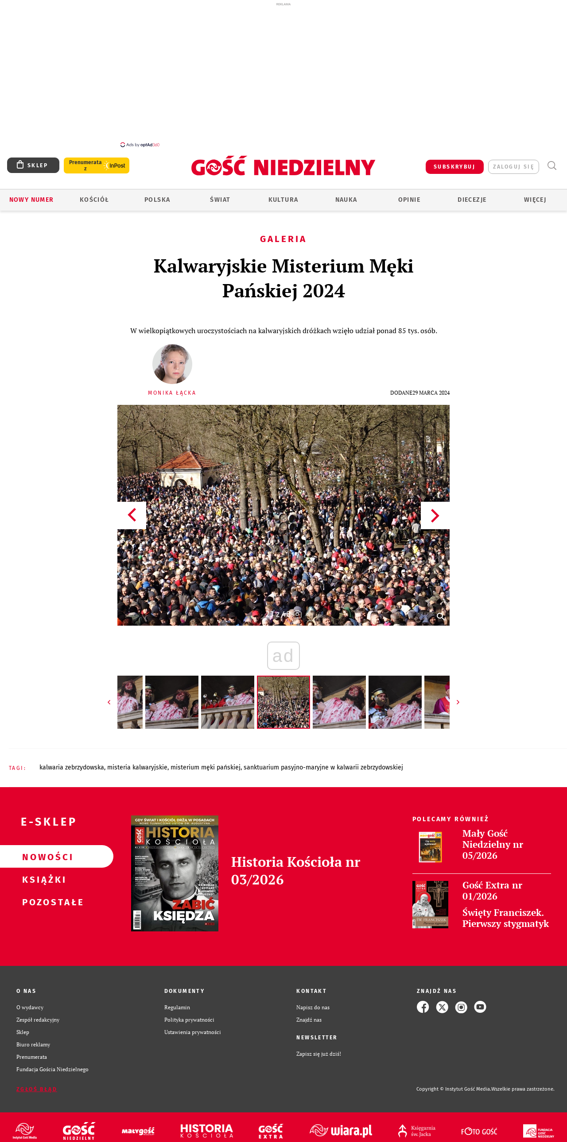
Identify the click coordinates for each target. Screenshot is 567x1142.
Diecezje (472, 195)
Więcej (535, 195)
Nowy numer (31, 195)
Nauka (346, 195)
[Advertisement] (283, 74)
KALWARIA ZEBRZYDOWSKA (71, 762)
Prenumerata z (85, 160)
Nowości (42, 852)
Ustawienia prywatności (192, 1026)
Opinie (409, 195)
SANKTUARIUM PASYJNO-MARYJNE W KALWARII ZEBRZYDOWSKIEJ (323, 762)
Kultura (283, 195)
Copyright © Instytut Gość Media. (453, 1084)
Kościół (94, 195)
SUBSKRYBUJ (454, 162)
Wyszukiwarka (552, 161)
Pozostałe (42, 897)
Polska (157, 195)
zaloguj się (513, 162)
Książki (42, 874)
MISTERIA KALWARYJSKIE (137, 762)
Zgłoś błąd (36, 1084)
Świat (220, 195)
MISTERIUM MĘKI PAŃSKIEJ (206, 762)
